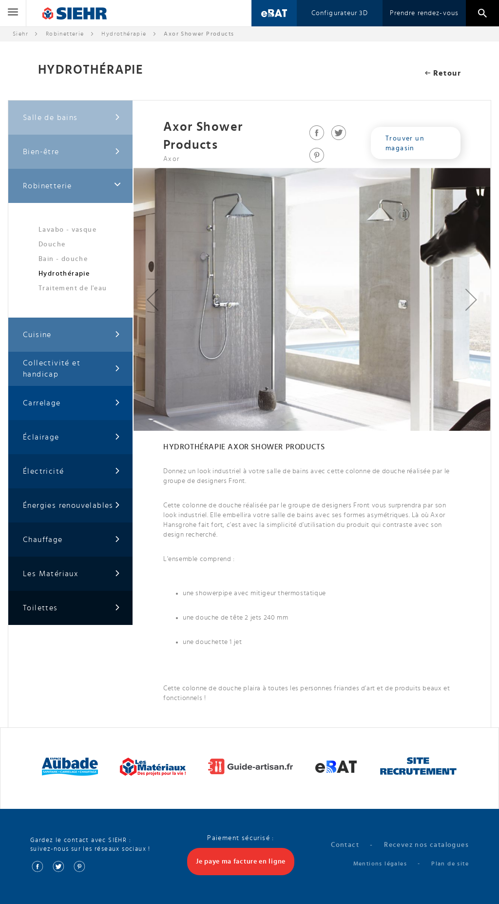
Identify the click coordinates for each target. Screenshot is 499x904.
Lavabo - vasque (67, 229)
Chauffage (71, 539)
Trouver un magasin (404, 143)
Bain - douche (63, 259)
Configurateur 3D (339, 13)
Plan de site (450, 863)
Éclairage (71, 437)
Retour (443, 73)
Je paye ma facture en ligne (241, 861)
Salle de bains (71, 117)
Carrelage (71, 403)
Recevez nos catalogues (426, 844)
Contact (345, 844)
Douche (51, 244)
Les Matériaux (71, 574)
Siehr (20, 34)
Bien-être (71, 152)
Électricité (71, 471)
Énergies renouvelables (71, 505)
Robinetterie (65, 34)
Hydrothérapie (123, 34)
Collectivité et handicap (71, 368)
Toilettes (71, 608)
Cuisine (71, 335)
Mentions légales (380, 863)
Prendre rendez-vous (424, 13)
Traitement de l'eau (72, 288)
